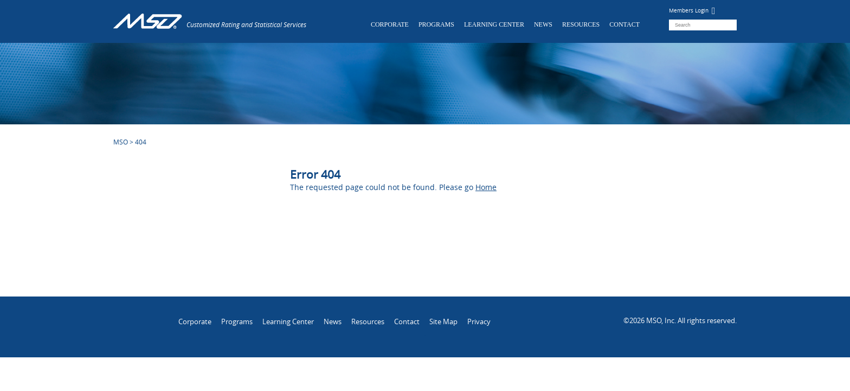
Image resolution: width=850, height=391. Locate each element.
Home (486, 187)
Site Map (443, 321)
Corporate (390, 24)
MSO (120, 141)
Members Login (692, 10)
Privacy (479, 321)
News (543, 24)
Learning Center (494, 24)
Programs (436, 24)
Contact (624, 24)
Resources (581, 24)
